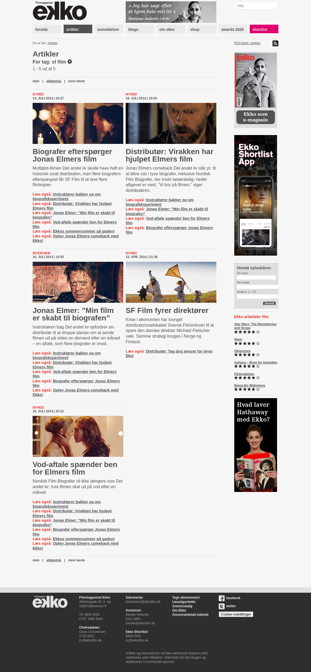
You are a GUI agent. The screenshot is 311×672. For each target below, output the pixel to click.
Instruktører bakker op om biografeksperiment (67, 196)
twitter (227, 606)
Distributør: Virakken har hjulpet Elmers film (169, 155)
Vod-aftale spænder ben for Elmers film (75, 468)
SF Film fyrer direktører (167, 310)
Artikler (52, 43)
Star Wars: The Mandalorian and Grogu (255, 326)
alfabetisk (53, 81)
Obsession (242, 351)
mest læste (76, 81)
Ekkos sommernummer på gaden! (84, 231)
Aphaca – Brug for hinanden (255, 362)
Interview (41, 253)
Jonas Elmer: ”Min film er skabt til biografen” (73, 314)
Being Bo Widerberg (249, 385)
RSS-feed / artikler (247, 43)
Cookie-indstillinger (236, 614)
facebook (229, 598)
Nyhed (38, 94)
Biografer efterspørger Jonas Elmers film (72, 155)
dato (36, 81)
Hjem (238, 339)
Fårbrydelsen (244, 374)
